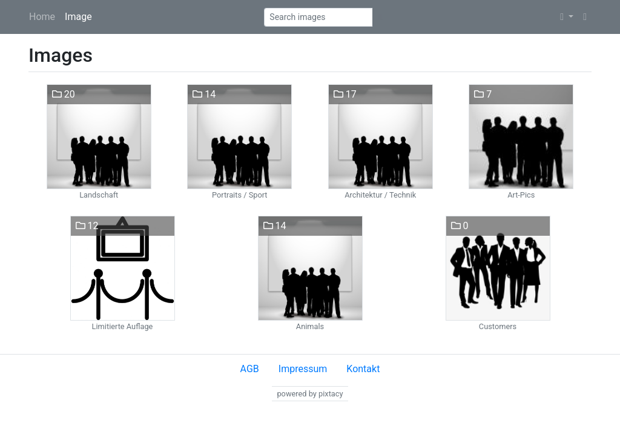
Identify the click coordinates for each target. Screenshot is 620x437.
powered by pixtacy (310, 393)
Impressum (303, 369)
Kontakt (363, 369)
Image (78, 16)
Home (42, 16)
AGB (249, 369)
